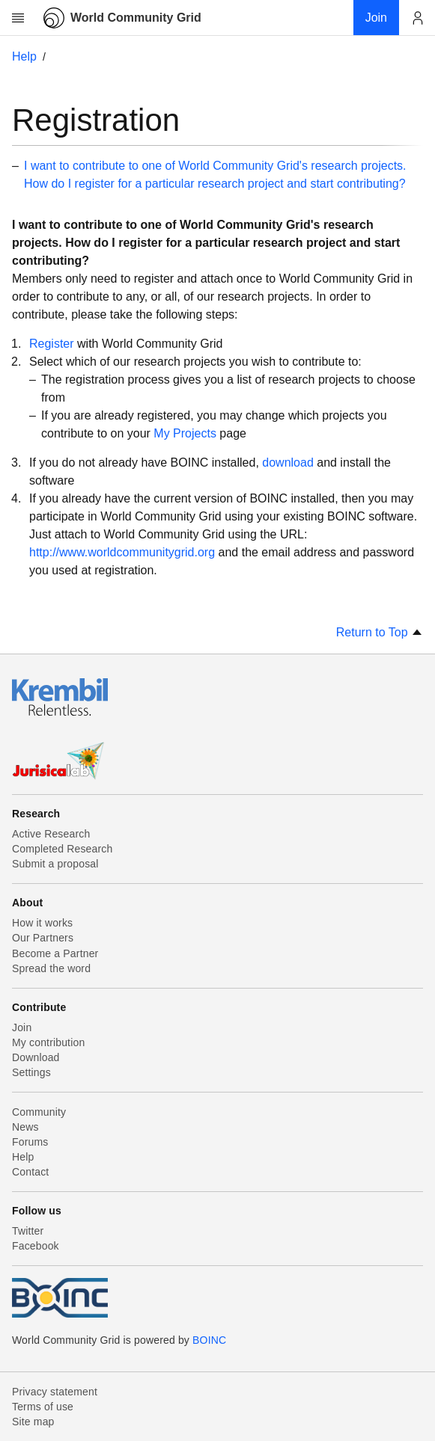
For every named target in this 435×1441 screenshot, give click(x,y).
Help (24, 56)
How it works (42, 923)
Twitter (27, 1231)
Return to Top (379, 632)
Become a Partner (55, 953)
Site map (33, 1422)
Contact (30, 1172)
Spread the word (51, 968)
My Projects (184, 433)
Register (51, 343)
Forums (30, 1142)
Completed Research (62, 849)
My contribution (48, 1042)
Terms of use (42, 1407)
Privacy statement (54, 1392)
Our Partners (42, 938)
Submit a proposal (55, 864)
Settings (31, 1072)
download (288, 462)
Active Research (51, 834)
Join (21, 1027)
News (25, 1127)
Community (39, 1112)
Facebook (35, 1246)
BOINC (209, 1340)
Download (36, 1057)
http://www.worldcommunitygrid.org (122, 552)
